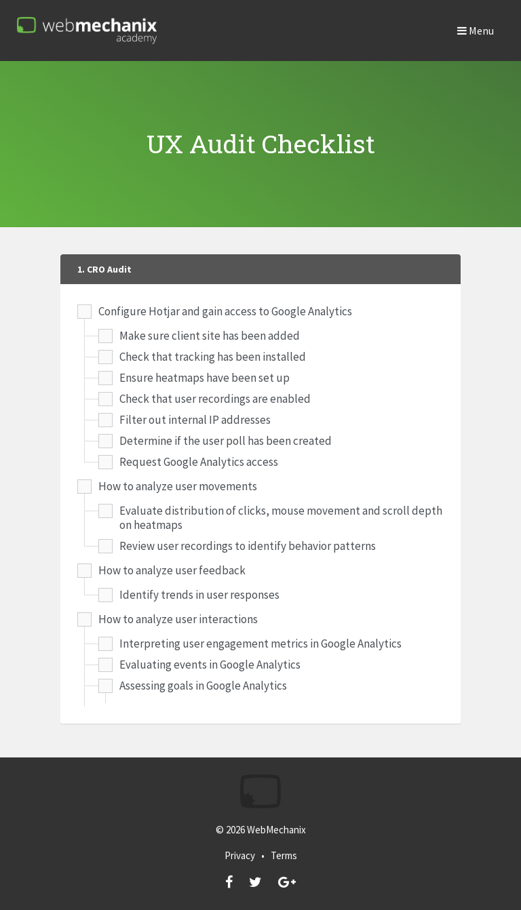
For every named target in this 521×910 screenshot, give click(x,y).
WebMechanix (276, 829)
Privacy (240, 855)
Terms (284, 855)
